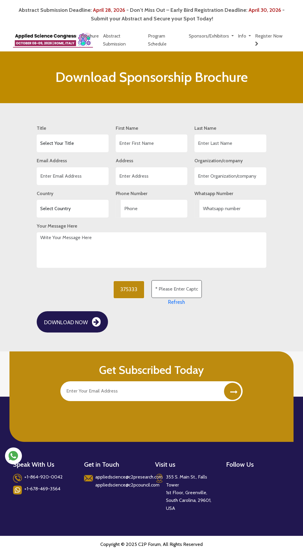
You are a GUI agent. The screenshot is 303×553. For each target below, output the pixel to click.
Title (41, 128)
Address (124, 160)
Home (70, 36)
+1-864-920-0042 (43, 477)
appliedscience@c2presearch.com (129, 477)
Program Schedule (157, 39)
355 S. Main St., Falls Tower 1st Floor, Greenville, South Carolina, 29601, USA (188, 492)
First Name (127, 128)
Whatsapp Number (213, 193)
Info (242, 36)
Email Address (52, 160)
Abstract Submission (114, 39)
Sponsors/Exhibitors (209, 36)
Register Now (270, 39)
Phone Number (131, 193)
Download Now (72, 322)
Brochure (90, 36)
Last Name (205, 128)
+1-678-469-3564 (42, 489)
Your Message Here (57, 226)
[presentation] (105, 415)
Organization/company (218, 160)
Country (45, 193)
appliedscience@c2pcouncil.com (127, 485)
